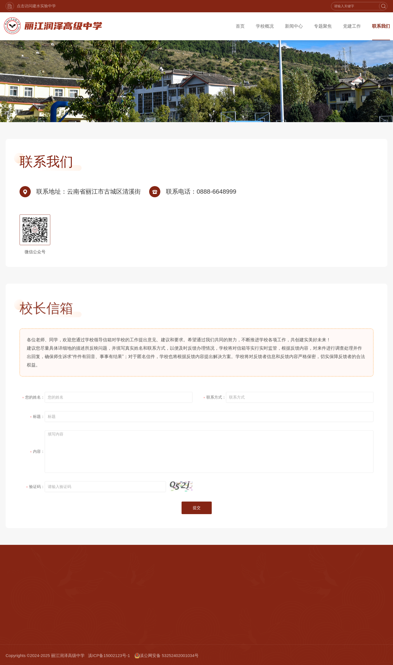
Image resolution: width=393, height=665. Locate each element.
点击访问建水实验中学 (31, 6)
